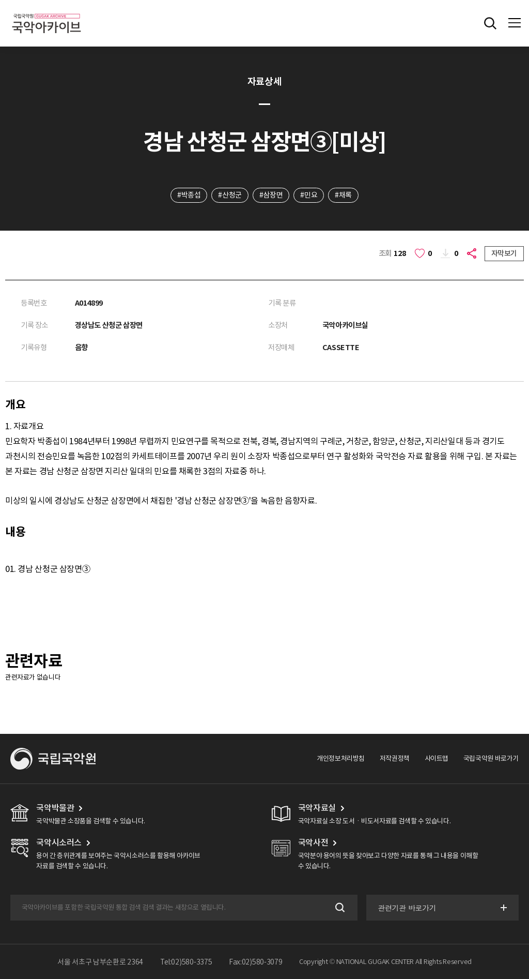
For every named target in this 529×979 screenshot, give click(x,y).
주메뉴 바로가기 (0, 0)
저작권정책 (395, 758)
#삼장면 (271, 195)
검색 (339, 907)
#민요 (308, 195)
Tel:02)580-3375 (186, 962)
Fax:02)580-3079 (256, 962)
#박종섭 (188, 195)
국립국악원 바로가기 (491, 758)
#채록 (343, 195)
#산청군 (229, 195)
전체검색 (490, 23)
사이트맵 (436, 758)
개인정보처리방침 (341, 758)
